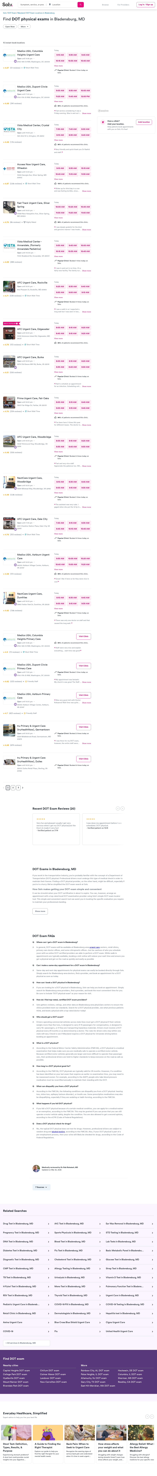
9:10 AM (85, 292)
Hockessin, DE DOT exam (130, 1370)
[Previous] (118, 808)
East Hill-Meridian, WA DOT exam (98, 1385)
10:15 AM (60, 60)
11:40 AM (73, 96)
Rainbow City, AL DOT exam (95, 1370)
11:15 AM (73, 174)
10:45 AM (85, 60)
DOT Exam (12, 13)
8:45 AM (85, 135)
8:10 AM (72, 327)
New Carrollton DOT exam (53, 1381)
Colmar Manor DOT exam (53, 1374)
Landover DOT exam (50, 1378)
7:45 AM (73, 129)
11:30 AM (85, 174)
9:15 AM (60, 55)
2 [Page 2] (13, 787)
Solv (4, 13)
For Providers (123, 4)
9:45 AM (85, 55)
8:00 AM (85, 129)
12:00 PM (85, 96)
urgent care (95, 947)
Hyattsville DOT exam (14, 1378)
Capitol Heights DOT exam (16, 1370)
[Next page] (22, 787)
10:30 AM (72, 60)
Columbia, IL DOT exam (130, 1374)
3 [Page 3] (18, 787)
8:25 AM (60, 286)
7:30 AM (60, 129)
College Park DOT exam (15, 1374)
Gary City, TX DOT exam (93, 1381)
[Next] (122, 808)
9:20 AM (85, 333)
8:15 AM (60, 135)
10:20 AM (72, 207)
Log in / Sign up (146, 4)
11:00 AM (60, 212)
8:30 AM (73, 135)
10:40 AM (85, 207)
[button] (125, 76)
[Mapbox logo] (103, 110)
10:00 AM (85, 90)
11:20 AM (60, 96)
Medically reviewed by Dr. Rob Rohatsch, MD (60, 1167)
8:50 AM (60, 292)
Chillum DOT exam (49, 1370)
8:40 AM (85, 286)
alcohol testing (58, 1131)
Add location (144, 122)
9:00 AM (60, 90)
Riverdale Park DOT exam (16, 1385)
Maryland (21, 13)
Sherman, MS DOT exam (130, 1378)
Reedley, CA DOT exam (130, 1381)
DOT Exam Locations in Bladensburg (40, 13)
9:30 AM (73, 55)
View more (58, 66)
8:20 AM (85, 327)
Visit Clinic (83, 636)
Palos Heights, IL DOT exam (95, 1374)
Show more (86, 113)
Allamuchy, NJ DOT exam (94, 1378)
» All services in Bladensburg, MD (21, 1343)
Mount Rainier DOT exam (15, 1381)
